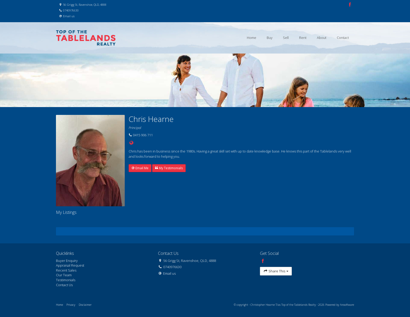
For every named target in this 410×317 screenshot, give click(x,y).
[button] (140, 168)
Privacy (70, 305)
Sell (286, 37)
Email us (69, 16)
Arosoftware (347, 305)
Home (251, 37)
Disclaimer (85, 305)
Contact (343, 37)
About (321, 37)
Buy (269, 37)
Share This (275, 271)
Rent (302, 37)
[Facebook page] (350, 5)
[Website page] (131, 143)
